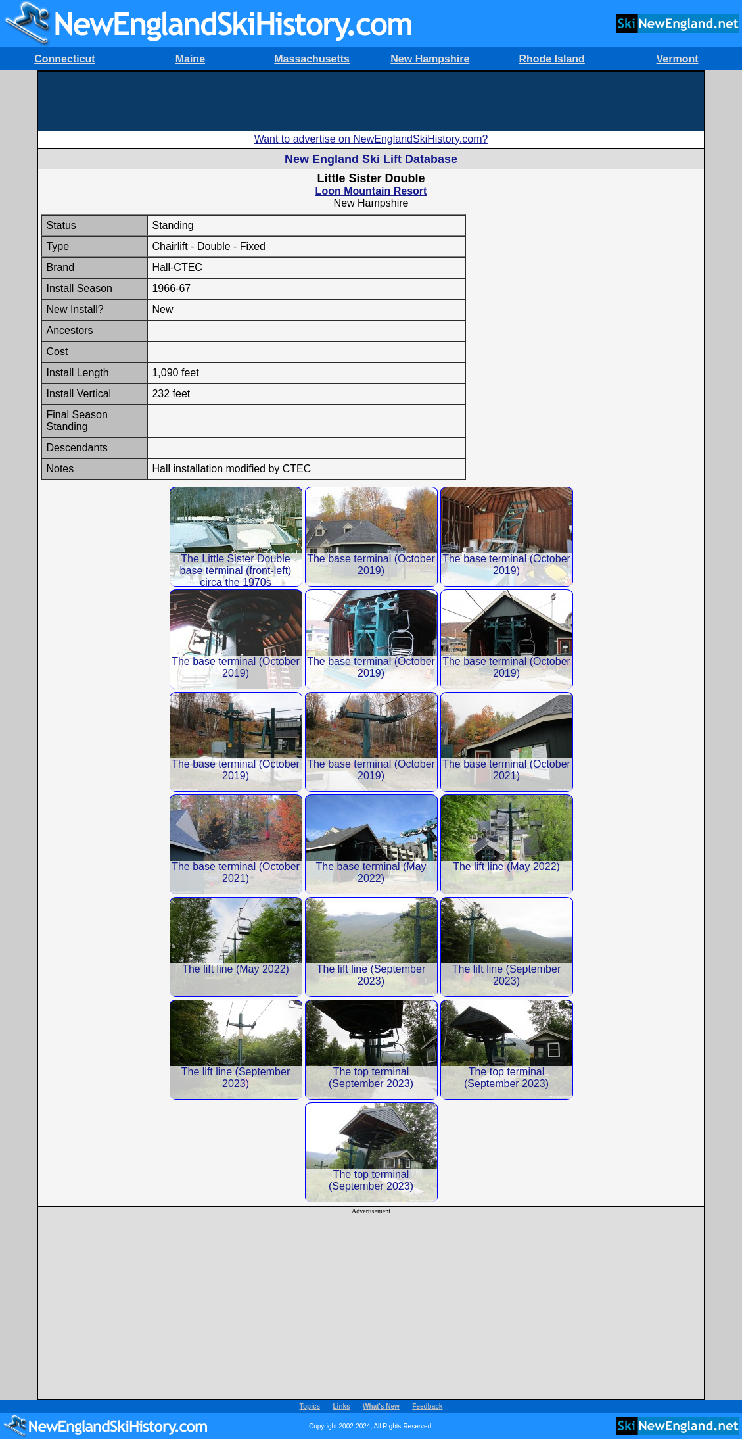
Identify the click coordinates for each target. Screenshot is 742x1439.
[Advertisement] (371, 101)
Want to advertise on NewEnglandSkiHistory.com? (371, 139)
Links (341, 1406)
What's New (381, 1406)
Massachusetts (312, 58)
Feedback (427, 1406)
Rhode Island (551, 58)
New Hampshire (429, 58)
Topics (310, 1406)
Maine (190, 58)
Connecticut (64, 58)
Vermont (678, 58)
